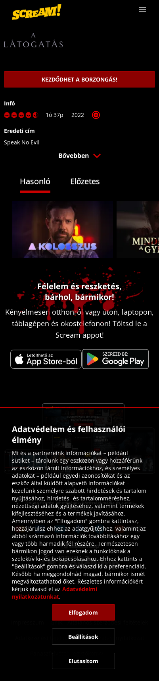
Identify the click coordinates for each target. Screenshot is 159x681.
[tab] (41, 182)
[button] (142, 9)
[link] (36, 12)
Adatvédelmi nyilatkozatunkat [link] (55, 592)
